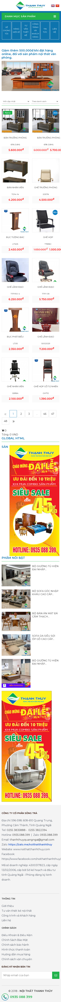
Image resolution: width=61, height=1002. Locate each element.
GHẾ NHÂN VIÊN (15, 386)
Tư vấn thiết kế (26, 30)
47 (52, 413)
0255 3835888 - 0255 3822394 (27, 830)
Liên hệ (54, 30)
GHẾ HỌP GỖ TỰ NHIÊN (46, 386)
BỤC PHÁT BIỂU (15, 336)
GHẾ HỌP (48, 237)
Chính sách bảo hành (15, 944)
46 (44, 413)
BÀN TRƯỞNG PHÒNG (15, 137)
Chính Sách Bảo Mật (15, 940)
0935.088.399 (21, 834)
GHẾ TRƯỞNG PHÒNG (45, 187)
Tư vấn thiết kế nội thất (17, 910)
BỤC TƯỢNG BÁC (15, 237)
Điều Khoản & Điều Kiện (17, 935)
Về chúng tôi (6, 30)
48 (5, 421)
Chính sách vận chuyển (17, 959)
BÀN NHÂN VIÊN (15, 187)
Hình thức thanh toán (16, 949)
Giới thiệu (8, 905)
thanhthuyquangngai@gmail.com (32, 839)
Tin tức (45, 30)
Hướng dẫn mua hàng (16, 954)
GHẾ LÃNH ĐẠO (15, 287)
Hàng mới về (16, 30)
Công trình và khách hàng (35, 30)
